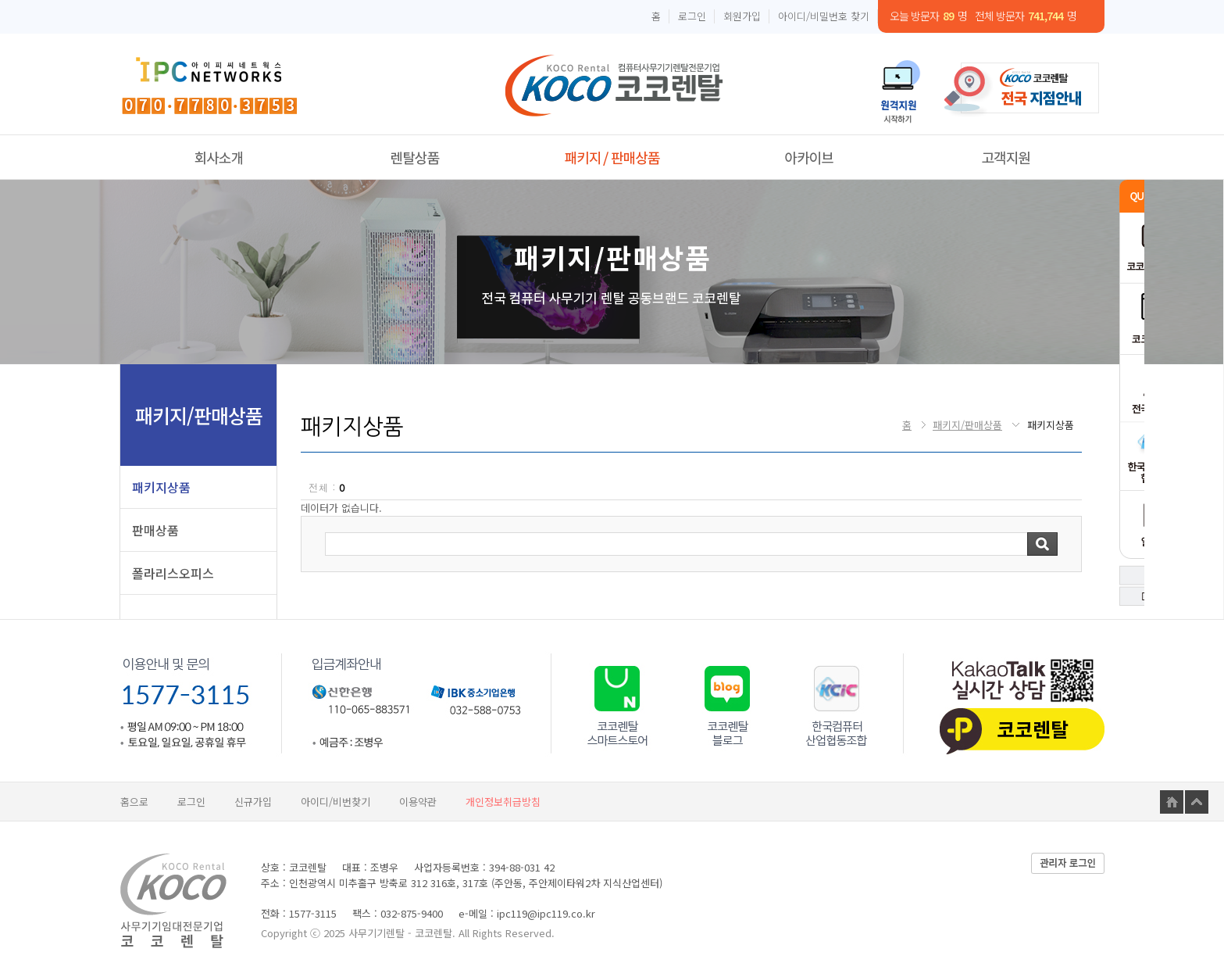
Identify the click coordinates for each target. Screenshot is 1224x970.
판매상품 (155, 530)
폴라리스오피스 (173, 573)
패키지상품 (161, 487)
